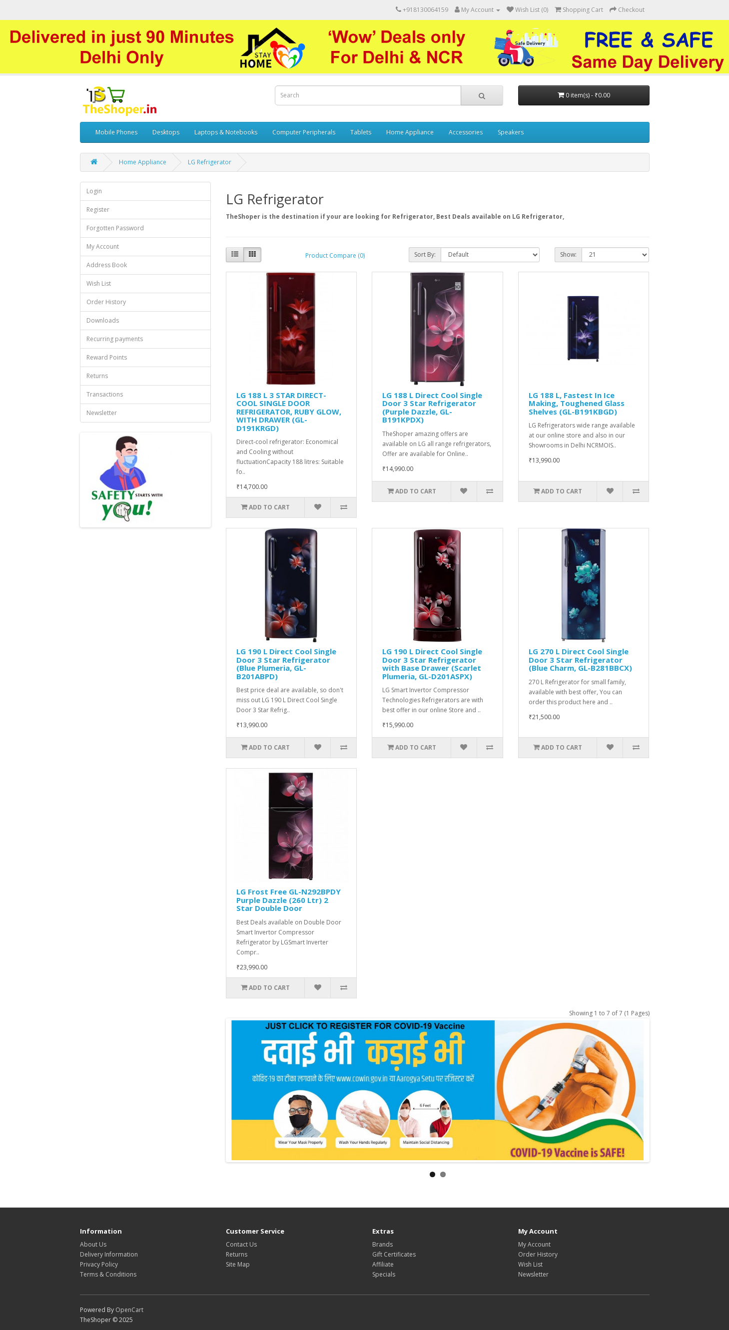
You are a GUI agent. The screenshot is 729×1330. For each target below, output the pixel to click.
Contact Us (241, 1244)
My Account (102, 246)
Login (94, 191)
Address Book (106, 265)
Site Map (238, 1264)
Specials (383, 1274)
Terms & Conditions (108, 1274)
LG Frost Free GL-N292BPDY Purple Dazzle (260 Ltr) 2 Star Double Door (288, 900)
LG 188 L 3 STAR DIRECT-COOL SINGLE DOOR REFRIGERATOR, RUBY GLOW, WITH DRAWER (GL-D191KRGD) (288, 411)
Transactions (104, 394)
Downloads (102, 320)
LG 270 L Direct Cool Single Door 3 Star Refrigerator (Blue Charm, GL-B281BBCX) (580, 659)
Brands (382, 1244)
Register (97, 209)
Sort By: (425, 254)
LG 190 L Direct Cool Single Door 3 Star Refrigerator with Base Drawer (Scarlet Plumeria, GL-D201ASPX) (432, 663)
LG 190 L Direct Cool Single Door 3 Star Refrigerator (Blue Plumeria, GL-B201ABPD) (286, 663)
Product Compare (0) (335, 255)
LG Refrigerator (209, 162)
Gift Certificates (394, 1254)
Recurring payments (114, 339)
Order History (106, 302)
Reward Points (106, 357)
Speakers (511, 132)
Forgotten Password (115, 228)
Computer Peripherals (303, 132)
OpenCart (129, 1310)
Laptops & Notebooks (225, 132)
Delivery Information (109, 1254)
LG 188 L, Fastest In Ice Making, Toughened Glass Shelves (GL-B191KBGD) (577, 403)
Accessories (466, 132)
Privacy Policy (99, 1264)
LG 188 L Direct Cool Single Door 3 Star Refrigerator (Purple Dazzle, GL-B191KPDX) (432, 407)
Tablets (360, 132)
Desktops (165, 132)
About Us (93, 1244)
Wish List (98, 283)
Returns (97, 376)
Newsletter (101, 413)
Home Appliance (410, 132)
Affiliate (383, 1264)
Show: (568, 254)
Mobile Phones (116, 132)
